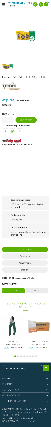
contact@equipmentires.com (17, 418)
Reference (8, 278)
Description (25, 256)
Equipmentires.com (12, 408)
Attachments (25, 263)
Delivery (25, 270)
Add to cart (26, 120)
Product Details (25, 249)
